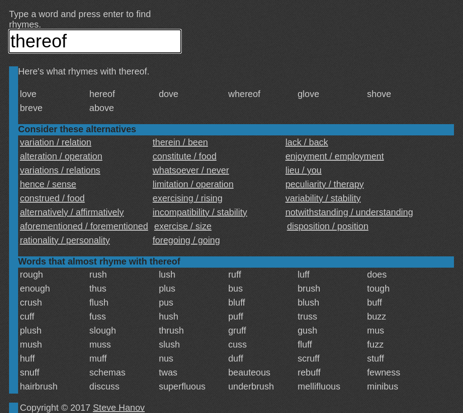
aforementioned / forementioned (84, 226)
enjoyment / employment (334, 156)
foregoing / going (186, 240)
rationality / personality (65, 240)
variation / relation (55, 142)
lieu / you (303, 170)
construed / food (52, 198)
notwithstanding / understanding (349, 212)
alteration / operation (61, 156)
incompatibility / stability (200, 212)
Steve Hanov (119, 408)
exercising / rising (188, 198)
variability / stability (323, 198)
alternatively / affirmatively (72, 212)
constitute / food (185, 156)
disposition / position (328, 226)
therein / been (180, 142)
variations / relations (60, 170)
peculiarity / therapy (324, 184)
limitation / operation (193, 184)
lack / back (306, 142)
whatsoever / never (191, 170)
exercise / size (183, 226)
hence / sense (48, 184)
